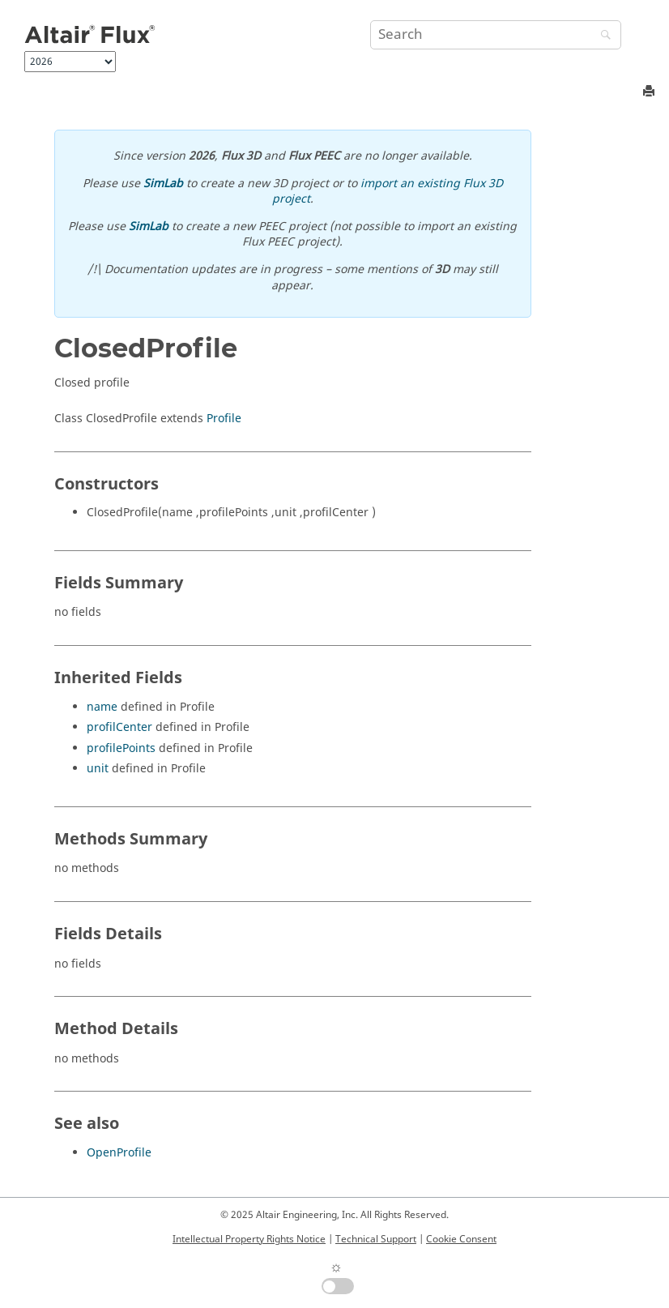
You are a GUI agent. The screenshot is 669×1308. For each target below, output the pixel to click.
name (102, 707)
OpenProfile (119, 1152)
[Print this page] (650, 92)
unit (98, 768)
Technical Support (375, 1239)
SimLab (163, 183)
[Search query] (495, 34)
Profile (224, 418)
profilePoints (121, 748)
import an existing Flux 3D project (387, 191)
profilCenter (119, 727)
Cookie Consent (461, 1239)
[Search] (601, 36)
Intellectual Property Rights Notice (249, 1239)
